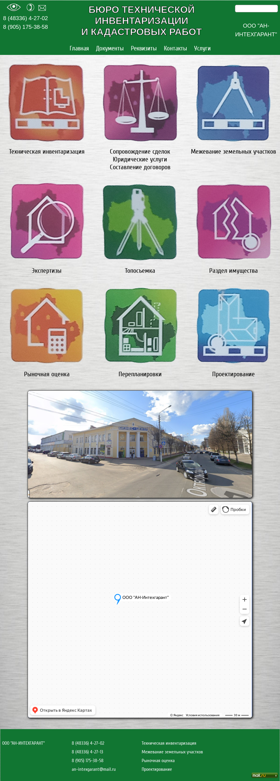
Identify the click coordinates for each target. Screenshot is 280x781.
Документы (110, 48)
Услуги (202, 48)
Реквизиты (144, 48)
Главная (79, 48)
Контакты (175, 48)
